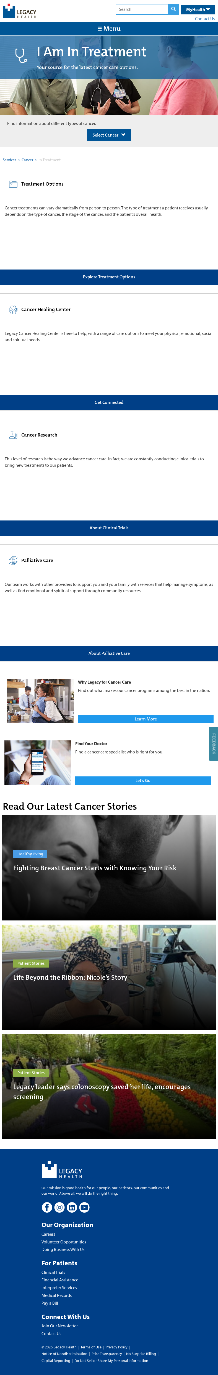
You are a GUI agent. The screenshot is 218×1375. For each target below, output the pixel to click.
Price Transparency (107, 1353)
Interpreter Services (59, 1287)
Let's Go (143, 780)
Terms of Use (91, 1347)
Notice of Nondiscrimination (64, 1353)
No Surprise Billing (141, 1353)
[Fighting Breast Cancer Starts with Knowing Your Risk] (109, 867)
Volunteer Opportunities (63, 1242)
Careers (48, 1234)
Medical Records (56, 1295)
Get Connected (109, 402)
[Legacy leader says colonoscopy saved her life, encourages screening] (109, 1086)
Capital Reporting (55, 1360)
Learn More (146, 719)
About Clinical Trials (109, 528)
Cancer (27, 159)
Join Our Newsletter (59, 1325)
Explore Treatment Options (109, 277)
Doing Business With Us (62, 1249)
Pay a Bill (49, 1303)
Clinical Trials (53, 1272)
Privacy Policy (117, 1347)
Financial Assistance (59, 1279)
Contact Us (205, 18)
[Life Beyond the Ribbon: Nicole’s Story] (109, 977)
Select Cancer (109, 135)
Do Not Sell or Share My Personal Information (111, 1360)
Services (9, 159)
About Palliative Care (109, 653)
